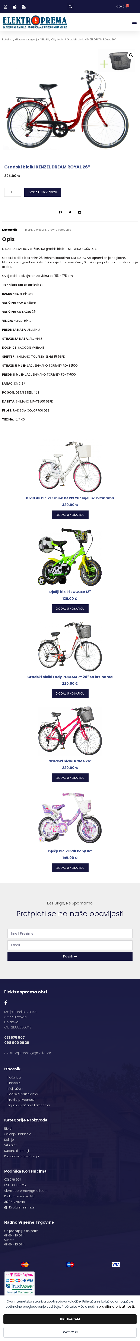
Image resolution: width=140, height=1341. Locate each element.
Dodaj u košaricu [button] (70, 515)
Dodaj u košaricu (43, 192)
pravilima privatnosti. (117, 1306)
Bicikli (45, 39)
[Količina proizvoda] (12, 192)
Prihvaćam (70, 1319)
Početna (7, 39)
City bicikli (57, 39)
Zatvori (70, 1332)
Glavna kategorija (27, 39)
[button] (70, 6)
